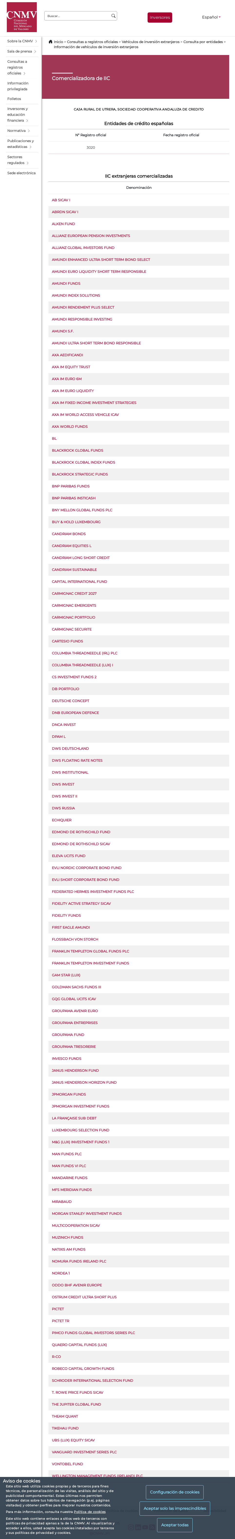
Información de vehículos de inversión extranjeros (96, 47)
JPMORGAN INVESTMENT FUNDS (80, 1106)
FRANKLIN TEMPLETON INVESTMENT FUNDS (90, 963)
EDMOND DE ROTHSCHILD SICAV (81, 844)
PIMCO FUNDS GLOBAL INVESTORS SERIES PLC (93, 1333)
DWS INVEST (63, 784)
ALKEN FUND (63, 224)
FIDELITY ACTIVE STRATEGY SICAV (81, 903)
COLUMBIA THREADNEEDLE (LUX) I (82, 665)
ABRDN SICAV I (65, 212)
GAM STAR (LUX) (66, 975)
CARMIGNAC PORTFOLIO (73, 617)
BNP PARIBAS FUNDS (71, 486)
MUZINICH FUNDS (67, 1237)
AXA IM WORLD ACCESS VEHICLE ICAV (85, 414)
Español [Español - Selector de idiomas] (210, 17)
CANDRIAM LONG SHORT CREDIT (81, 558)
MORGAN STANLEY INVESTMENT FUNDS (87, 1213)
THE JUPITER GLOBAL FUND (76, 1404)
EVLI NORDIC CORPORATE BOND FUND (87, 868)
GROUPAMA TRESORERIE (74, 1046)
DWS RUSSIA (63, 808)
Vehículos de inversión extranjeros (150, 42)
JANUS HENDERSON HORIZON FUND (84, 1082)
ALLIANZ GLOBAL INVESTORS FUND (83, 248)
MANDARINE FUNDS (69, 1178)
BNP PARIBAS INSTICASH (73, 498)
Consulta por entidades (203, 42)
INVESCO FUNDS (66, 1058)
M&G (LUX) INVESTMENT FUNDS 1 (80, 1142)
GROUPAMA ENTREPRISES (75, 1023)
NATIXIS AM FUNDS (68, 1249)
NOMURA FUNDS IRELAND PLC (79, 1261)
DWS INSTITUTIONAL (70, 772)
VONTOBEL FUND (67, 1464)
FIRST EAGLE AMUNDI (71, 927)
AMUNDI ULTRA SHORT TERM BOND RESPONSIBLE (96, 343)
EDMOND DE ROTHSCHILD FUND (81, 832)
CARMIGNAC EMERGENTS (74, 605)
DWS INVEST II (64, 796)
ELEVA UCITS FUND (68, 856)
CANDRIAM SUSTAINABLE (74, 570)
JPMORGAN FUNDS (69, 1094)
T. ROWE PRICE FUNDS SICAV (77, 1392)
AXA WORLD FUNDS (70, 426)
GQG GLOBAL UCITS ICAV (74, 999)
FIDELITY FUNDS (66, 915)
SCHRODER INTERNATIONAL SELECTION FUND (92, 1380)
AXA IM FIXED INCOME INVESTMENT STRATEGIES (94, 403)
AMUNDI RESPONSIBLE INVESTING (82, 319)
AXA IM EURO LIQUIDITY (73, 391)
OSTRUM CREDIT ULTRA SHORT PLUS (84, 1297)
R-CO (56, 1357)
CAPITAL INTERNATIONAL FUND (79, 581)
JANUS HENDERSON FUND (75, 1070)
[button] (22, 41)
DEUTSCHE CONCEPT (70, 701)
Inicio (58, 42)
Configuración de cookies (174, 1492)
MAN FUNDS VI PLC (69, 1166)
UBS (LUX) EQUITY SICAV (73, 1440)
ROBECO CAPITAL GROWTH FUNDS (83, 1368)
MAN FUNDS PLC (67, 1154)
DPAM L (59, 736)
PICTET (58, 1309)
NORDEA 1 (61, 1273)
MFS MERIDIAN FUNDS (72, 1190)
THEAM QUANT (65, 1416)
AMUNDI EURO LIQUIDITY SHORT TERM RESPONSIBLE (99, 271)
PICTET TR (60, 1321)
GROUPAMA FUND (68, 1035)
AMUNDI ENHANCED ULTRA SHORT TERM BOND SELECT (101, 259)
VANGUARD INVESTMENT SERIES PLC (84, 1452)
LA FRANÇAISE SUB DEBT (74, 1118)
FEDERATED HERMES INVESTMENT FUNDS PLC (93, 891)
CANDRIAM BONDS (69, 534)
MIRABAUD (62, 1202)
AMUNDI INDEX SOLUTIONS (76, 295)
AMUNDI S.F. (63, 331)
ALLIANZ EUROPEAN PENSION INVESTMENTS (91, 236)
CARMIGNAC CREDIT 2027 (74, 593)
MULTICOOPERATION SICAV (76, 1225)
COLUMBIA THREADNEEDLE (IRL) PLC (84, 653)
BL (54, 438)
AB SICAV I (61, 200)
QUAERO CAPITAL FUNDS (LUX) (79, 1345)
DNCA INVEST (64, 725)
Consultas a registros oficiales (92, 42)
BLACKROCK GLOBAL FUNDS (77, 450)
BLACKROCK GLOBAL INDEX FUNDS (83, 462)
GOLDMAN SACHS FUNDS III (76, 987)
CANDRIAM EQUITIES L (71, 546)
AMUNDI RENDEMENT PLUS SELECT (83, 307)
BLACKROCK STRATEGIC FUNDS (80, 474)
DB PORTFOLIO (65, 689)
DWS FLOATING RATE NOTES (77, 760)
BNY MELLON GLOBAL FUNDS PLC (82, 510)
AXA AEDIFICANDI (67, 355)
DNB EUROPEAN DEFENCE (75, 713)
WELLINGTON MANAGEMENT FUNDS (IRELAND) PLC (97, 1476)
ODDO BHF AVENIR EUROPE (77, 1285)
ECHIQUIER (61, 820)
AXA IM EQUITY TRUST (71, 367)
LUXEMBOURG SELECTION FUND (80, 1130)
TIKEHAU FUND (65, 1428)
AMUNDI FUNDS (66, 283)
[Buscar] (113, 15)
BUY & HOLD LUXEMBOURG (76, 522)
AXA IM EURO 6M (67, 379)
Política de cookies (89, 1512)
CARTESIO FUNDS (67, 641)
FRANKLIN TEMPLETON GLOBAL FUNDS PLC (90, 951)
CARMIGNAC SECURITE (72, 629)
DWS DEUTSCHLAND (70, 748)
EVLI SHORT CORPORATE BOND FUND (85, 880)
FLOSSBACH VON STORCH (75, 939)
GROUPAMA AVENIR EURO (75, 1011)
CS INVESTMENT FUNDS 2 (74, 677)
